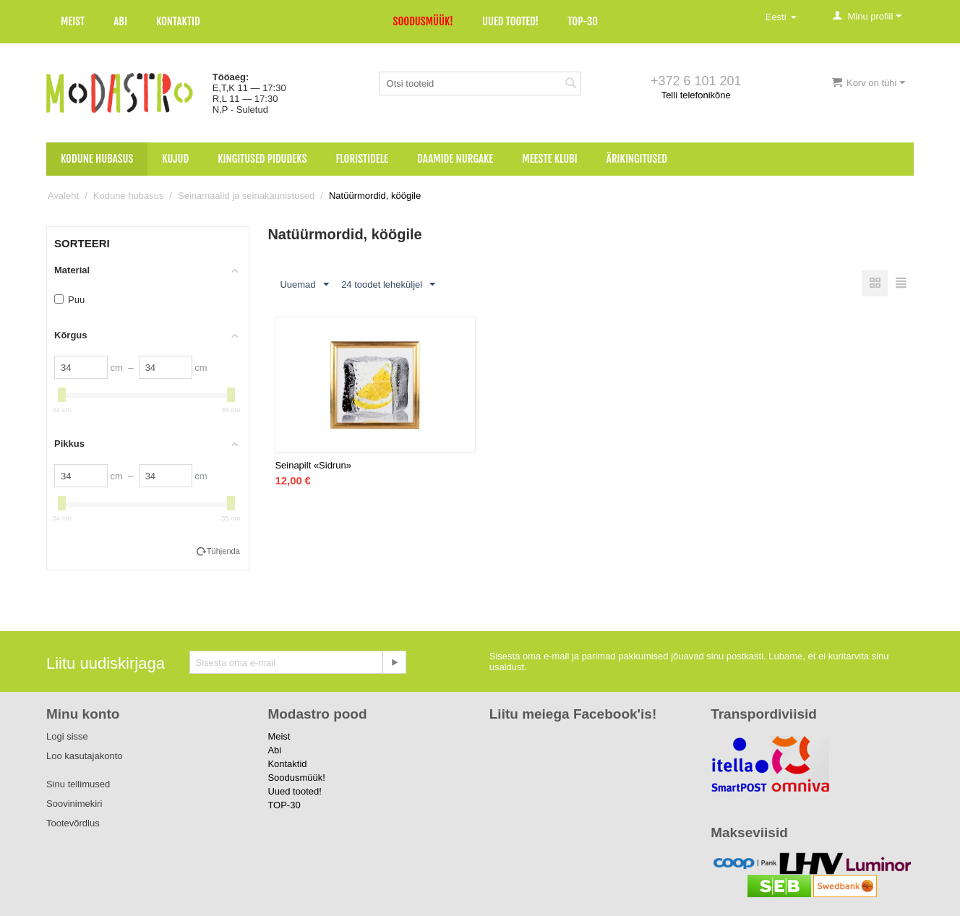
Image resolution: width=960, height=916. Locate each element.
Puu (69, 299)
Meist (73, 21)
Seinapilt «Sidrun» (313, 466)
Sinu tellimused (78, 784)
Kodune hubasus (97, 159)
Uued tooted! (510, 21)
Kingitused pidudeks (262, 159)
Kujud (175, 159)
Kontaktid (178, 21)
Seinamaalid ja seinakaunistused (246, 195)
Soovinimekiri (74, 803)
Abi (120, 21)
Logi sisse (67, 736)
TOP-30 (582, 21)
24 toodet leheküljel (388, 285)
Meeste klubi (550, 159)
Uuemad (304, 285)
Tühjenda (223, 551)
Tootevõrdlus (73, 823)
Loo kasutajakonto (84, 755)
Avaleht (63, 195)
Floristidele (362, 159)
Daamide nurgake (455, 159)
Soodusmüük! (423, 21)
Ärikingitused (637, 159)
